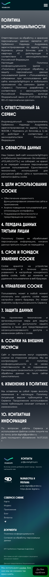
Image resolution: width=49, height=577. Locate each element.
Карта (6, 501)
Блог (6, 513)
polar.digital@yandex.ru (24, 434)
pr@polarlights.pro (29, 462)
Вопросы (8, 517)
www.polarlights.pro (19, 81)
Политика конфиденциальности (19, 534)
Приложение (10, 509)
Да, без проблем (40, 571)
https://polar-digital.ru (29, 489)
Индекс (7, 505)
